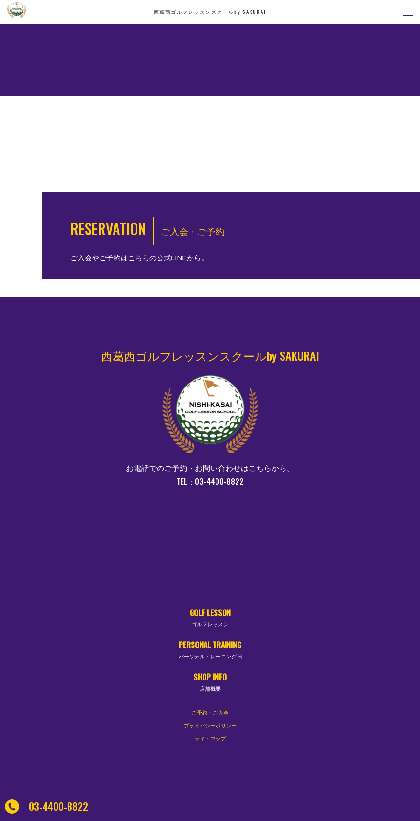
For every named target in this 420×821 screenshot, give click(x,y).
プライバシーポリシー (210, 725)
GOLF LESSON (210, 618)
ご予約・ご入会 (210, 712)
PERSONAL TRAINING (210, 650)
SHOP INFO (210, 682)
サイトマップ (210, 738)
